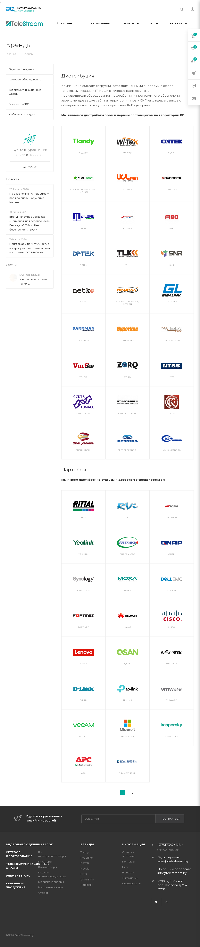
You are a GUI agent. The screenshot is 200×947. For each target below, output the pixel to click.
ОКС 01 (172, 413)
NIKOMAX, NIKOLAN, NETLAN (127, 302)
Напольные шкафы (50, 887)
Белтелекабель (128, 450)
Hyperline (86, 857)
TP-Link (127, 700)
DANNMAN (84, 340)
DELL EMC (171, 590)
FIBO (171, 228)
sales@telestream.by (172, 861)
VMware (171, 700)
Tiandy (83, 153)
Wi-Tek (127, 153)
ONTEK (171, 153)
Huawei (127, 627)
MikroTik (171, 663)
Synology (83, 590)
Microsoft (127, 736)
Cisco (171, 627)
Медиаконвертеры (51, 881)
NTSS (171, 377)
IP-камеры (45, 861)
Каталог (45, 844)
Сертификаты (131, 883)
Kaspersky (171, 736)
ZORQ (127, 377)
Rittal (83, 517)
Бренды (87, 844)
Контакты (128, 861)
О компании (130, 877)
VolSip (83, 377)
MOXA (127, 590)
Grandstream (127, 773)
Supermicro (127, 554)
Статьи (11, 265)
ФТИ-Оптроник (127, 413)
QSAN (127, 663)
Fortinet (83, 627)
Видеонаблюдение (22, 844)
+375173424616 (28, 8)
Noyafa (127, 228)
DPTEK (83, 265)
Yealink (83, 554)
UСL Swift (127, 189)
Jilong (83, 228)
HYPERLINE (127, 340)
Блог (125, 867)
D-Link (83, 700)
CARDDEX (171, 189)
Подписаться (170, 818)
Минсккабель (172, 450)
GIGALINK (171, 301)
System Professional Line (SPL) (83, 190)
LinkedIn (166, 902)
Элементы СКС (18, 875)
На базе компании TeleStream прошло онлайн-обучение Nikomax (29, 198)
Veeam (83, 736)
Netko (83, 301)
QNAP (171, 554)
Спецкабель (83, 450)
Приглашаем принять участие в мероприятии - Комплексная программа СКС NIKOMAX (29, 248)
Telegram (156, 902)
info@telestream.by (172, 873)
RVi (127, 517)
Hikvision (172, 517)
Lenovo (83, 663)
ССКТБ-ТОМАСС (83, 413)
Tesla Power (171, 340)
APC (83, 773)
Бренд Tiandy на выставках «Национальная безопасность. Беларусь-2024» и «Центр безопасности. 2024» (29, 223)
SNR (171, 265)
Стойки (43, 892)
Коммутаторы (47, 867)
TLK (127, 265)
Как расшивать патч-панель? (33, 281)
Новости (13, 179)
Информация (133, 844)
